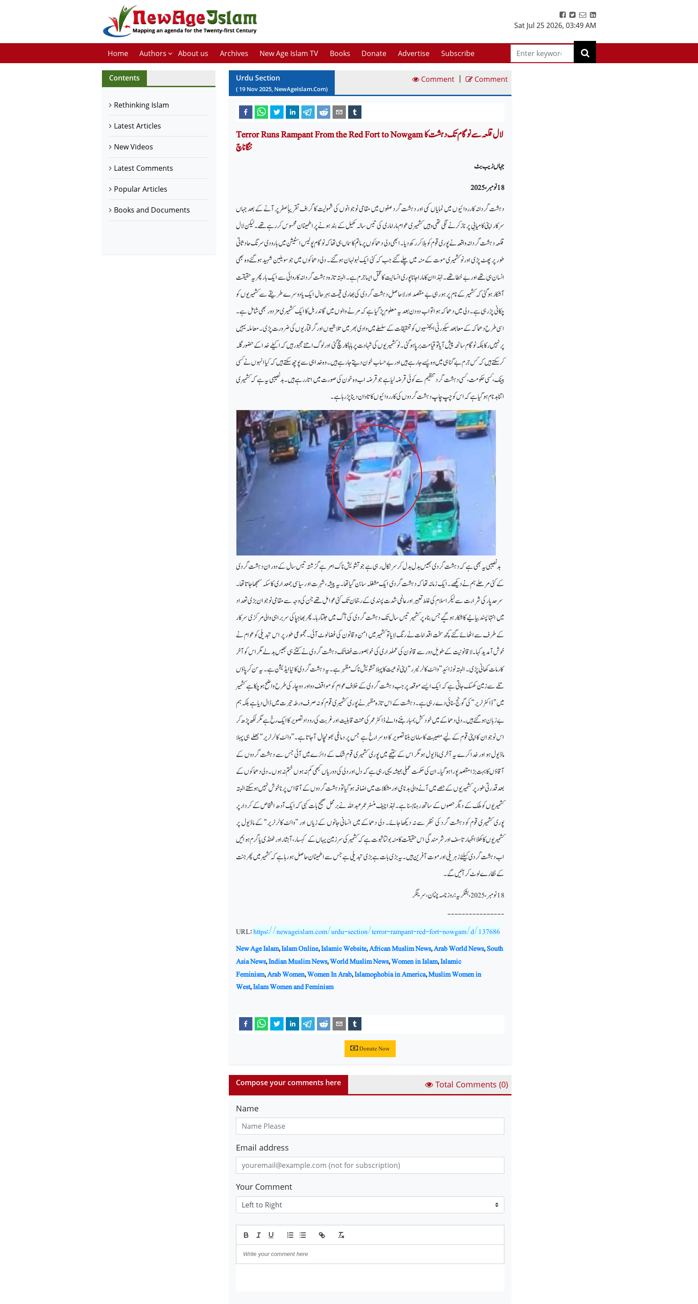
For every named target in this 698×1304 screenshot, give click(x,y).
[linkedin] (292, 111)
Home (118, 53)
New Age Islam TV (289, 53)
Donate (373, 53)
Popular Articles (140, 189)
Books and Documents (152, 210)
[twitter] (277, 111)
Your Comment (264, 1186)
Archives (234, 53)
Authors (152, 53)
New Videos (133, 147)
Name (247, 1108)
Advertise (414, 53)
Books (340, 53)
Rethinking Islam (141, 105)
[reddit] (323, 111)
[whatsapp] (261, 111)
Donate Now (370, 1049)
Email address (262, 1147)
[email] (339, 111)
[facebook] (245, 111)
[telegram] (308, 111)
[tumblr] (354, 111)
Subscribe (458, 53)
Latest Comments (143, 168)
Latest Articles (137, 126)
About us (193, 53)
